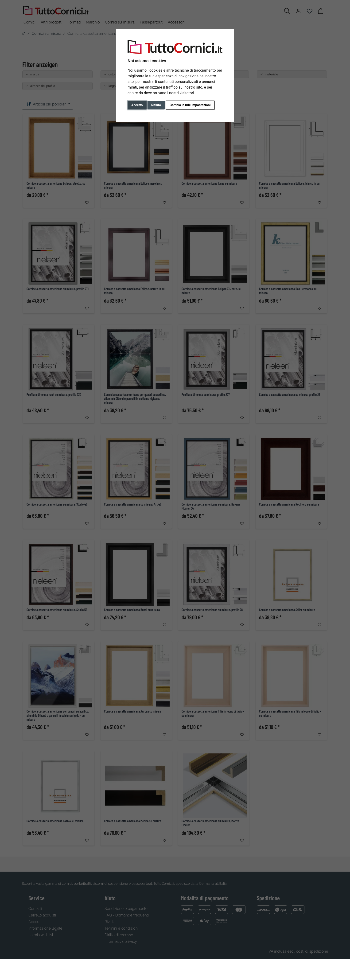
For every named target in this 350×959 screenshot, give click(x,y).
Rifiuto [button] (156, 105)
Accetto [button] (137, 105)
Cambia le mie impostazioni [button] (190, 105)
